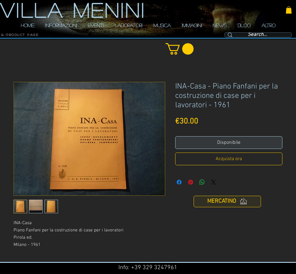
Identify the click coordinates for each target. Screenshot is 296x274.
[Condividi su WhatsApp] (202, 182)
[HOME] (2, 34)
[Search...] (257, 35)
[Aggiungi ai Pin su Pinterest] (190, 182)
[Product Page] (23, 34)
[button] (289, 10)
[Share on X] (213, 182)
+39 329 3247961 (154, 267)
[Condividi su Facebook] (179, 182)
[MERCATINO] (227, 201)
